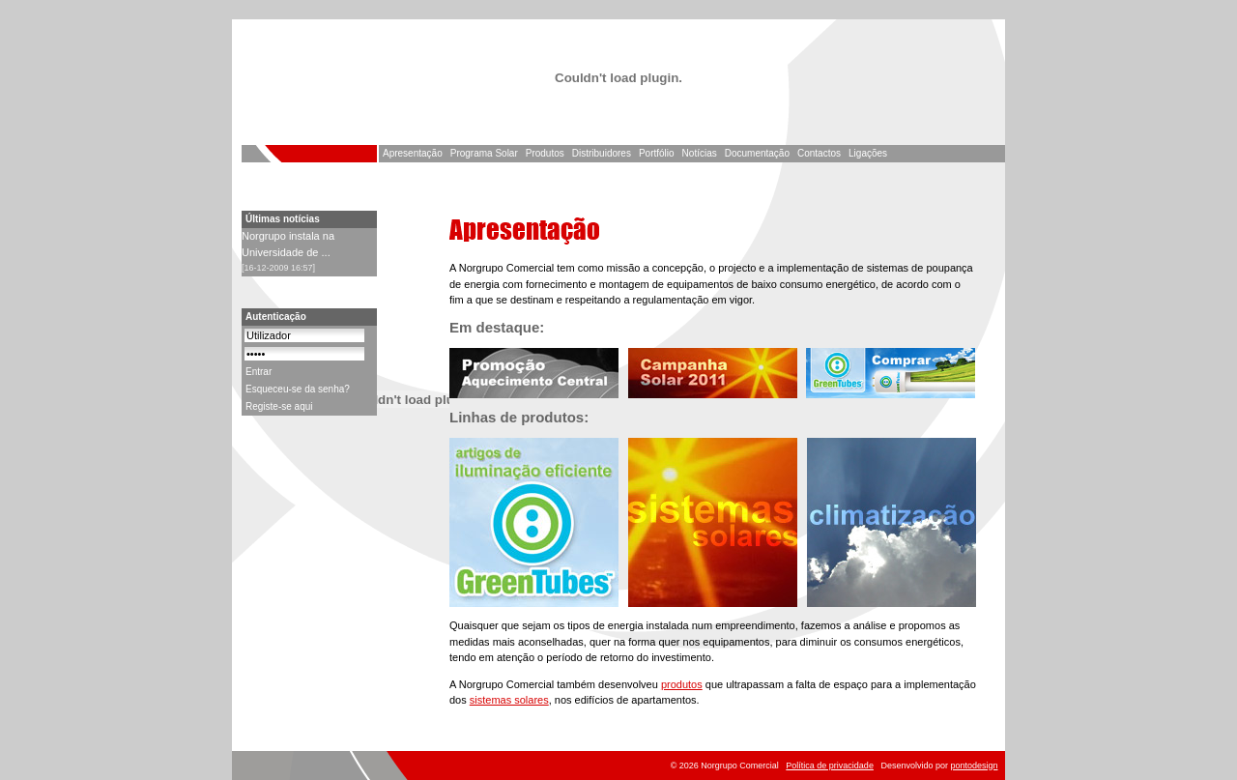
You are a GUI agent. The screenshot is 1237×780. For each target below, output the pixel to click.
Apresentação (413, 153)
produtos (682, 684)
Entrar (258, 371)
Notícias (699, 153)
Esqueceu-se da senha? (297, 389)
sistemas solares (509, 700)
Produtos (545, 153)
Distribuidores (601, 153)
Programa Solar (484, 153)
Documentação (757, 153)
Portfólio (657, 153)
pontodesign (973, 765)
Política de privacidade (830, 765)
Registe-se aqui (278, 406)
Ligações (868, 153)
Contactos (819, 153)
